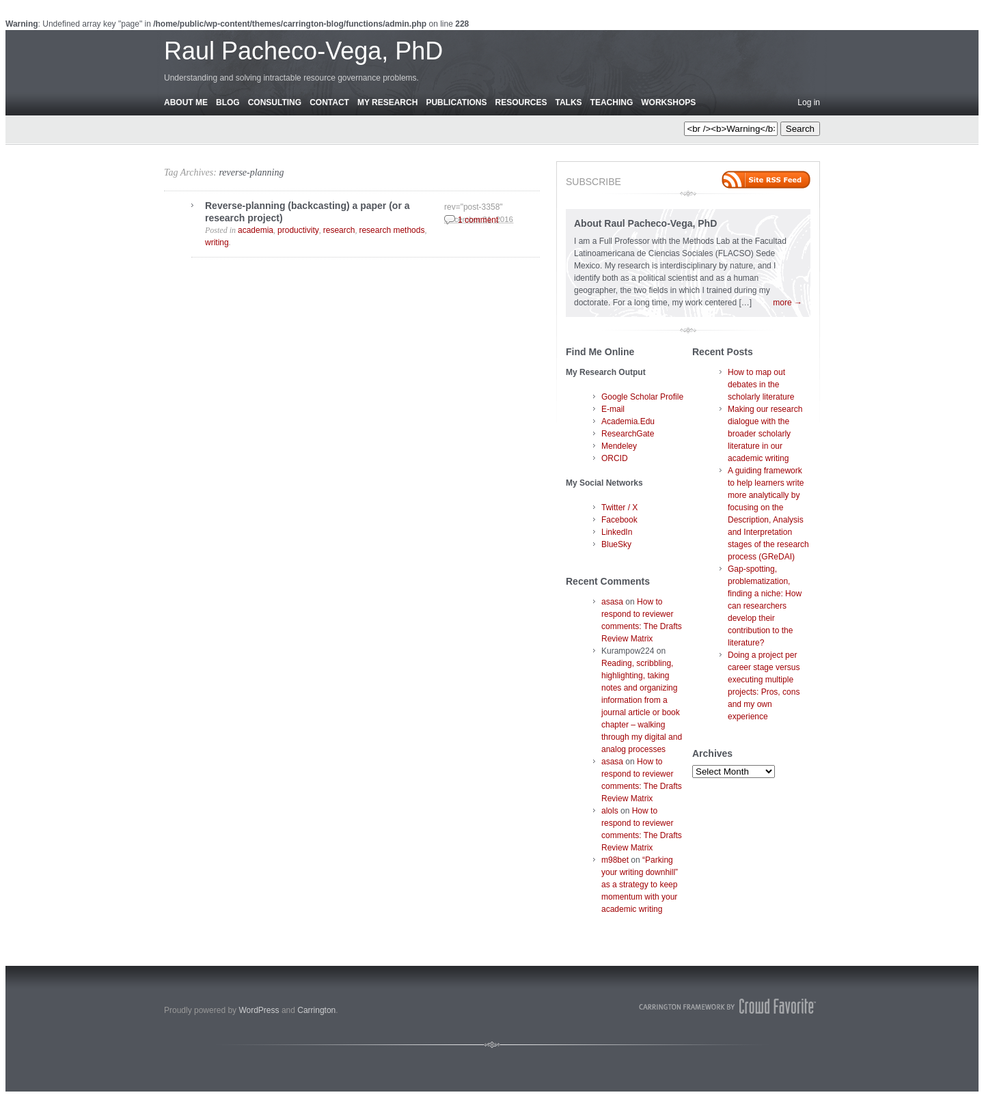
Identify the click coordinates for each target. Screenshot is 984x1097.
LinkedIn (616, 532)
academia (255, 230)
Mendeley (619, 446)
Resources (521, 102)
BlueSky (616, 544)
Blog (228, 102)
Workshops (668, 102)
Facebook (619, 520)
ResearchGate (627, 434)
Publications (456, 102)
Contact (329, 102)
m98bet (615, 860)
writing (217, 242)
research (339, 230)
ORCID (614, 458)
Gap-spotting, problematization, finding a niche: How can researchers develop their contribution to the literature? (765, 606)
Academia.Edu (628, 421)
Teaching (611, 102)
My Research (387, 102)
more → (787, 302)
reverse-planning (251, 172)
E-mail (613, 409)
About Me (186, 102)
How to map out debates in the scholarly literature (761, 384)
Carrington (316, 1010)
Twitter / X (619, 507)
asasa (612, 602)
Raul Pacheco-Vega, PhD (303, 51)
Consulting (274, 102)
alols (609, 811)
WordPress (258, 1010)
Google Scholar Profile (642, 397)
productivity (298, 230)
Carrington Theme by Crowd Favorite (728, 1006)
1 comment (478, 220)
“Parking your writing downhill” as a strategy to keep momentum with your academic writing (639, 884)
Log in (808, 102)
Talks (569, 102)
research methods (391, 230)
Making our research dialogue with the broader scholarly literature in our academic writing (765, 433)
